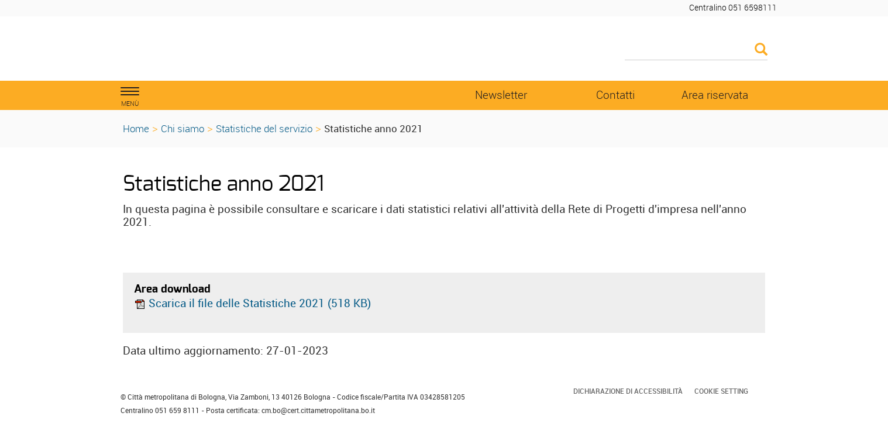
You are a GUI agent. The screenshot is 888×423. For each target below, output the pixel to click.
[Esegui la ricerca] (761, 50)
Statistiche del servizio (264, 128)
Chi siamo (182, 128)
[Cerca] (696, 50)
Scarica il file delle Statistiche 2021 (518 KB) (252, 303)
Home (136, 128)
